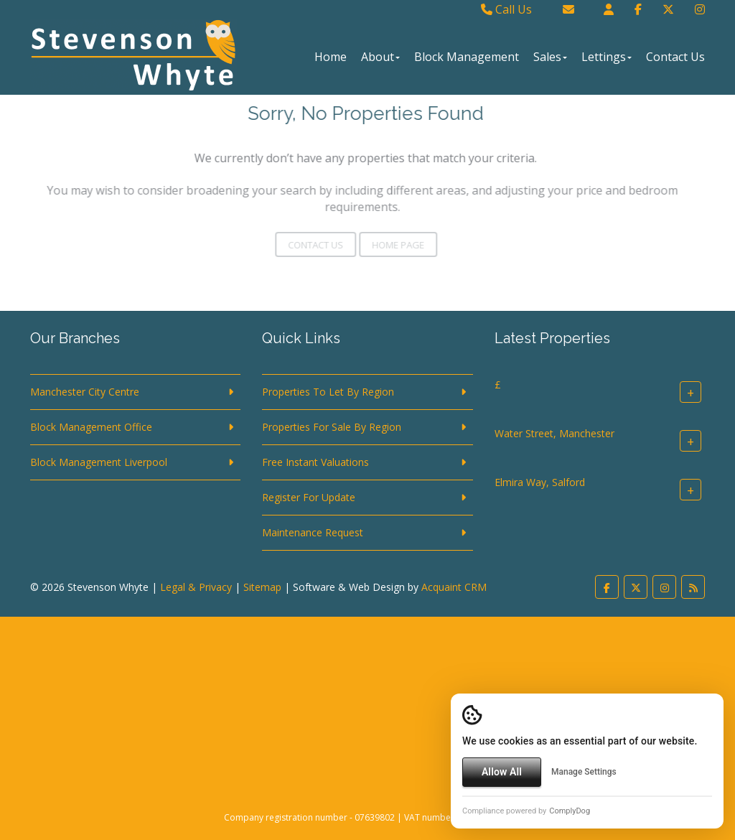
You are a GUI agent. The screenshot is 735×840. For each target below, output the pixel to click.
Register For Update (308, 497)
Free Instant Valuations (315, 462)
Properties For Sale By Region (331, 427)
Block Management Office (91, 427)
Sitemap (262, 587)
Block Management (466, 57)
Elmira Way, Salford (540, 482)
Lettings (606, 57)
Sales (550, 57)
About (380, 57)
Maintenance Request (312, 532)
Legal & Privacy (196, 587)
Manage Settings (584, 772)
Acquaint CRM (454, 587)
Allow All (502, 772)
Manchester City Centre (84, 391)
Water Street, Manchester (554, 433)
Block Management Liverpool (98, 462)
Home (330, 57)
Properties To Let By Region (328, 391)
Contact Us (675, 57)
